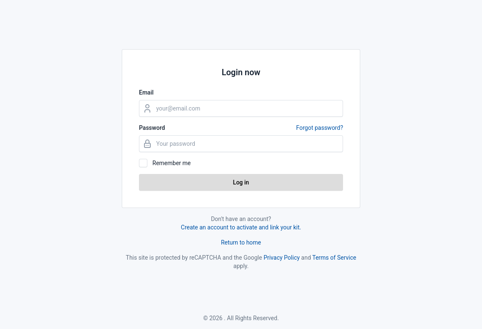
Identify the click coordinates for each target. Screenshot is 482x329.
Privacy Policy (282, 257)
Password (241, 128)
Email (146, 92)
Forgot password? (319, 127)
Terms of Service (334, 257)
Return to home (241, 242)
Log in (241, 182)
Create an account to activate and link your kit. (241, 227)
